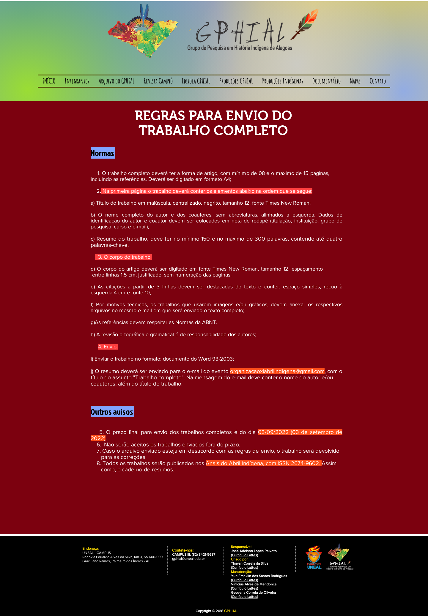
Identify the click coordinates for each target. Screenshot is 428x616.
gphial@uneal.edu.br (188, 559)
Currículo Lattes (244, 555)
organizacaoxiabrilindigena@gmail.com (277, 371)
